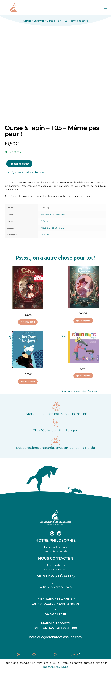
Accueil (27, 20)
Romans (45, 234)
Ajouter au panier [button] (28, 322)
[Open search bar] (55, 654)
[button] (105, 7)
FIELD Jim (46, 228)
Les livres (39, 20)
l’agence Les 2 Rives (55, 666)
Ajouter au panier (19, 163)
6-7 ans (44, 221)
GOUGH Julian (58, 228)
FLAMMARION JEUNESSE (53, 214)
